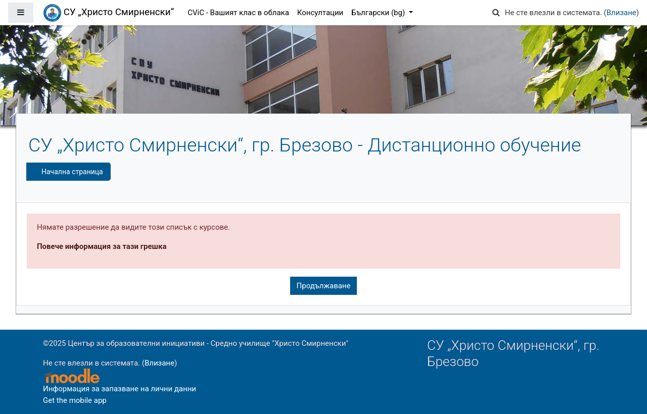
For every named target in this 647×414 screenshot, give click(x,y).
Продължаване (324, 285)
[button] (496, 13)
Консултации (320, 12)
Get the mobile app (75, 400)
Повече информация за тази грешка (101, 246)
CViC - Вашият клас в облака (238, 12)
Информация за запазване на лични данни (119, 388)
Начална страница (72, 172)
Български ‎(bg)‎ (379, 12)
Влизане (621, 12)
